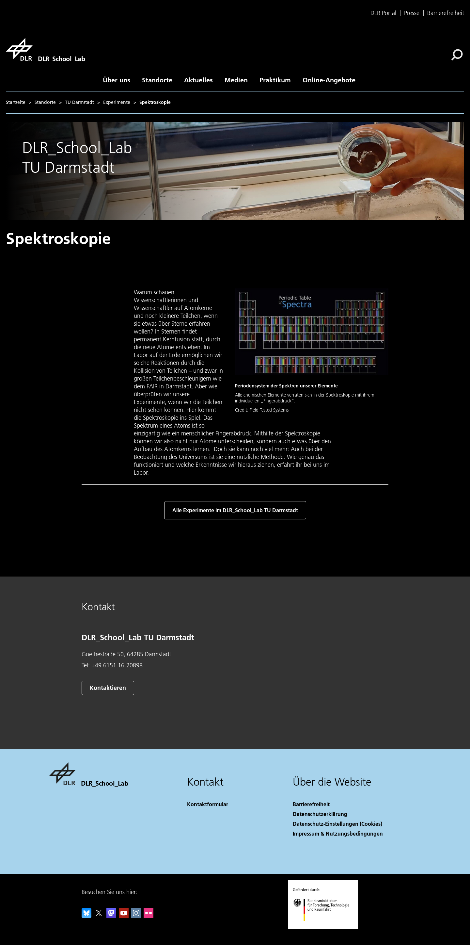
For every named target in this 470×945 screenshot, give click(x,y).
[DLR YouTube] (124, 916)
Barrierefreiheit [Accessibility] (311, 804)
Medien (236, 79)
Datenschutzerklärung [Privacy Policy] (320, 813)
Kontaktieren (108, 688)
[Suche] (457, 55)
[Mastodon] (111, 916)
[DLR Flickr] (148, 916)
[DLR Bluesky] (86, 916)
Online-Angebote (329, 79)
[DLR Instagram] (136, 916)
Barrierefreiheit (445, 13)
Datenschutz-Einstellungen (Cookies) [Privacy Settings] (337, 823)
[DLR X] (99, 916)
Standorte (157, 79)
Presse (411, 13)
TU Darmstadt (79, 102)
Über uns (116, 79)
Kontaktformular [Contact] (207, 804)
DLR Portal (383, 13)
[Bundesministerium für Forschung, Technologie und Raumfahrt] (324, 926)
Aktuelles (198, 79)
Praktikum (275, 79)
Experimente (116, 102)
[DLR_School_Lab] (45, 49)
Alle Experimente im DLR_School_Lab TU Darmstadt (235, 510)
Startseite (15, 102)
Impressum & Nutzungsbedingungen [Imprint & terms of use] (338, 833)
